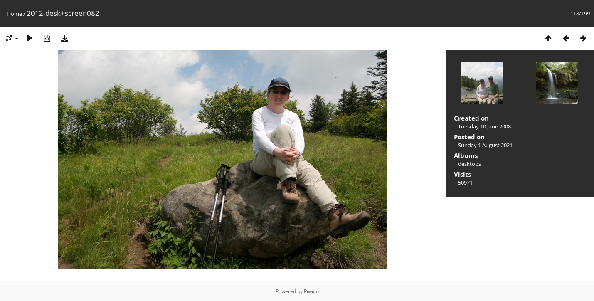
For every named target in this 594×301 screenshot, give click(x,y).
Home (14, 13)
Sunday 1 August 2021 (485, 145)
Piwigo (311, 291)
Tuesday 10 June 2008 (484, 126)
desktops (469, 164)
